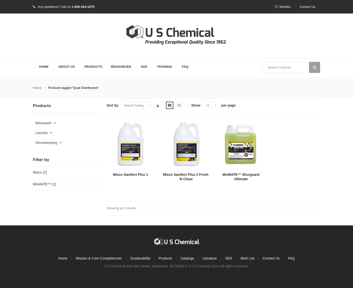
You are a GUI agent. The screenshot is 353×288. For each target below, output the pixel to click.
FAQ (185, 67)
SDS (144, 67)
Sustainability (140, 258)
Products (93, 67)
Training (164, 67)
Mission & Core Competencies (99, 258)
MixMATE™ (42, 184)
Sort (157, 105)
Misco (37, 172)
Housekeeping (48, 143)
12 (207, 105)
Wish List (247, 258)
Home (44, 67)
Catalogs (187, 258)
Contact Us (307, 7)
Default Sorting (133, 105)
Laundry (44, 133)
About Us (66, 67)
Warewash (45, 123)
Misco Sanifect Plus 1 (130, 175)
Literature (209, 258)
